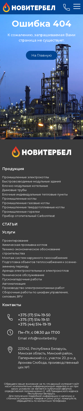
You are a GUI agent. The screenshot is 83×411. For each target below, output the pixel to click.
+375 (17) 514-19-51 (33, 320)
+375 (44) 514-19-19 (34, 324)
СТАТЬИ (10, 224)
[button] (41, 55)
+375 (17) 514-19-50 (34, 315)
